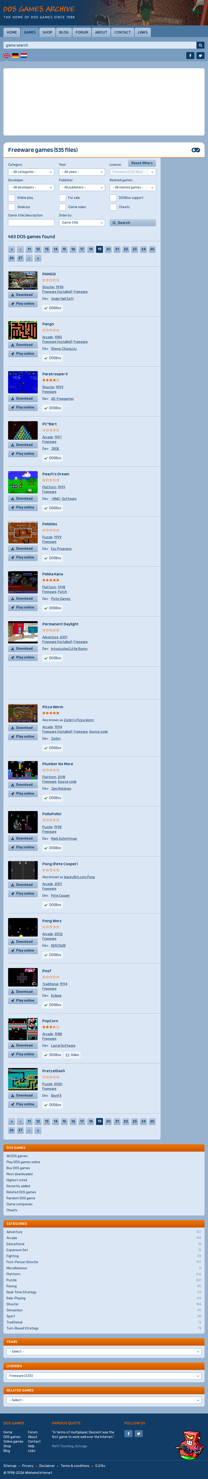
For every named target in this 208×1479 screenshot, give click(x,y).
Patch (62, 592)
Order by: (65, 215)
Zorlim (56, 739)
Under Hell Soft (62, 299)
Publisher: (66, 180)
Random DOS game (20, 1198)
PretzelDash (53, 1070)
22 (126, 249)
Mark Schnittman (64, 839)
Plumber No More (57, 763)
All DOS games (17, 1156)
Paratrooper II (55, 373)
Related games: (121, 180)
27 (20, 258)
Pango (48, 323)
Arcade (47, 337)
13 (47, 249)
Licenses (14, 1366)
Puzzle (47, 537)
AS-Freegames (62, 399)
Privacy (28, 1466)
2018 (61, 777)
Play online (25, 304)
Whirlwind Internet (38, 1473)
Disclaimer (47, 1466)
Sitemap (9, 1466)
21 (117, 249)
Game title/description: (25, 215)
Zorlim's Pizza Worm (79, 720)
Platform (49, 487)
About (101, 32)
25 (152, 249)
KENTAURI (58, 946)
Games (30, 32)
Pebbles (49, 523)
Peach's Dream (55, 473)
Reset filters (142, 163)
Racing (104, 1286)
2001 (63, 637)
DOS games (13, 1422)
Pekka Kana (52, 573)
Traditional (50, 984)
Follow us (134, 1422)
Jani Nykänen (61, 789)
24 (143, 249)
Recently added (18, 1186)
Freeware (81, 292)
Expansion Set (104, 1250)
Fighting (104, 1256)
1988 (58, 1034)
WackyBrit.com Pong (79, 877)
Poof (46, 970)
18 (91, 249)
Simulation (104, 1310)
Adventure (50, 637)
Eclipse (56, 996)
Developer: (16, 180)
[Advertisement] (104, 101)
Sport (104, 1316)
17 (82, 249)
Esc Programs (61, 549)
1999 (59, 387)
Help (31, 1446)
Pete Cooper (60, 896)
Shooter (48, 287)
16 (73, 249)
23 (135, 249)
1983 (58, 337)
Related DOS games (21, 1192)
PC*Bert (49, 423)
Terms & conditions (75, 1466)
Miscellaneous (104, 1268)
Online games (13, 1442)
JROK (55, 449)
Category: (15, 165)
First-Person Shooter (104, 1262)
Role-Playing (104, 1298)
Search (124, 223)
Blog (64, 32)
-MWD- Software (64, 499)
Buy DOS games (18, 1168)
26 (11, 258)
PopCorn (50, 1020)
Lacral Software (63, 1046)
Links (143, 32)
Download (24, 295)
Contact (122, 32)
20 (108, 249)
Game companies (19, 1204)
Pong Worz (52, 920)
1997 (58, 437)
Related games (19, 1390)
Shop (47, 32)
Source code (98, 732)
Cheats (11, 1210)
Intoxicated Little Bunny (69, 649)
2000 (58, 1084)
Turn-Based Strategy (104, 1328)
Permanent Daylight (60, 623)
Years (11, 1341)
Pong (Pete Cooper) (60, 863)
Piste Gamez (61, 599)
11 (29, 249)
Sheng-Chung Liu (64, 349)
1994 (58, 727)
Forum (82, 32)
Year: (62, 165)
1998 (59, 287)
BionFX (56, 1096)
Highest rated (16, 1180)
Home (12, 32)
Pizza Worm (52, 706)
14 (56, 249)
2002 (58, 934)
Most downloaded (19, 1174)
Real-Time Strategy (104, 1292)
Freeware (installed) (57, 292)
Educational (104, 1244)
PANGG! (49, 273)
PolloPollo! (51, 813)
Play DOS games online (23, 1162)
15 (64, 249)
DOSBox (55, 358)
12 (38, 249)
